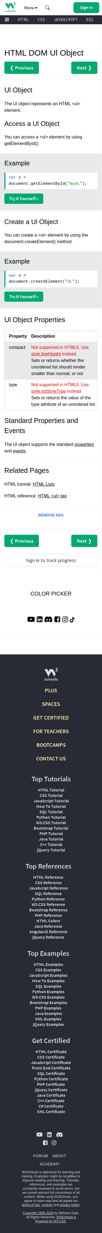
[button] (47, 8)
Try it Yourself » (23, 198)
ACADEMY (49, 1164)
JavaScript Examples (48, 975)
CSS (41, 19)
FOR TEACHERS (51, 731)
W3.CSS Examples (48, 997)
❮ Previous (21, 68)
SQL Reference (48, 893)
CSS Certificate (51, 1057)
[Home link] (10, 7)
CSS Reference (48, 882)
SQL (90, 19)
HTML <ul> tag (52, 496)
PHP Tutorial (51, 833)
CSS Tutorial (51, 795)
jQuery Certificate (51, 1089)
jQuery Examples (48, 1024)
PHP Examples (48, 1008)
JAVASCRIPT (66, 19)
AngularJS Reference (48, 931)
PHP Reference (48, 915)
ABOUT (59, 1155)
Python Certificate (51, 1078)
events (19, 451)
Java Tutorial (51, 839)
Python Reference (48, 899)
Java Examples (48, 1013)
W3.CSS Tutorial (51, 822)
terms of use (31, 1205)
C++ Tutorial (51, 844)
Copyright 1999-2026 (38, 1213)
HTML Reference (48, 877)
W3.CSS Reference (48, 904)
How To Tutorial (51, 806)
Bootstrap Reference (48, 909)
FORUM (40, 1155)
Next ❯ (84, 68)
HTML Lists (43, 484)
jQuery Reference (48, 937)
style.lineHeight (46, 354)
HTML (23, 19)
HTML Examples (48, 964)
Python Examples (48, 991)
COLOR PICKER (51, 594)
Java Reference (48, 926)
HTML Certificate (51, 1051)
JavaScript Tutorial (51, 800)
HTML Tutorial (51, 790)
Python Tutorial (51, 817)
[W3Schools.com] (51, 676)
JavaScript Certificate (51, 1062)
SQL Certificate (51, 1073)
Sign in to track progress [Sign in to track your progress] (51, 560)
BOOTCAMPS (51, 744)
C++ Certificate (51, 1100)
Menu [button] (31, 7)
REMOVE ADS (51, 515)
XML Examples (48, 1019)
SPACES (51, 703)
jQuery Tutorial (51, 850)
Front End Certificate (51, 1068)
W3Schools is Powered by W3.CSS (55, 1219)
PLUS (51, 690)
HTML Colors (48, 920)
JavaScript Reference (48, 888)
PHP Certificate (51, 1084)
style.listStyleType (48, 391)
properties (84, 444)
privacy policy (69, 1205)
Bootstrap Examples (48, 1002)
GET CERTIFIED (51, 717)
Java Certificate (51, 1095)
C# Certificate (51, 1106)
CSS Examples (48, 969)
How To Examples (48, 980)
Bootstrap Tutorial (51, 828)
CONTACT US (51, 758)
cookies (47, 1205)
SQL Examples (48, 986)
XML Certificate (51, 1111)
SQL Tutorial (51, 811)
